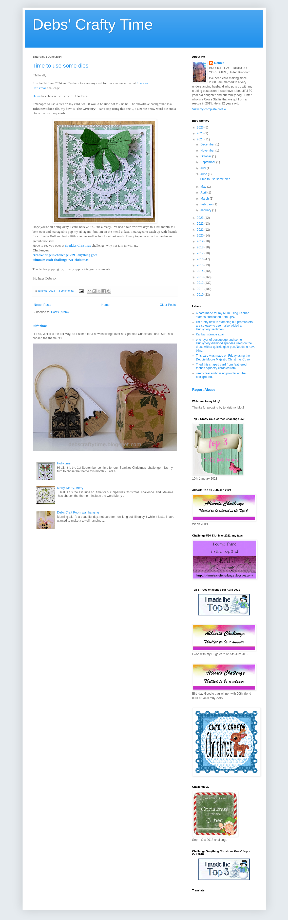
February (206, 204)
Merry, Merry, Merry (70, 488)
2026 (200, 127)
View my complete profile (209, 109)
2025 (200, 133)
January (206, 210)
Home (105, 305)
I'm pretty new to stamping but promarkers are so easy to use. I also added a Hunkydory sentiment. (224, 325)
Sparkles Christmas (78, 245)
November (207, 150)
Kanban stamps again (210, 334)
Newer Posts (42, 305)
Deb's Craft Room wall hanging (78, 512)
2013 (200, 277)
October (206, 156)
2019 (200, 241)
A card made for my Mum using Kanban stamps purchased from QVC (222, 314)
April (203, 192)
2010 (200, 294)
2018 (200, 247)
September (208, 162)
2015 (200, 265)
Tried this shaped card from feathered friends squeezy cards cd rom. (221, 366)
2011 (200, 289)
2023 (200, 218)
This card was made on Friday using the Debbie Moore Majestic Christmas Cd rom (224, 357)
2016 (200, 259)
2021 (200, 229)
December (207, 144)
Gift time (40, 326)
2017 (200, 253)
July (203, 168)
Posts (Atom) (60, 312)
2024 (200, 139)
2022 (200, 223)
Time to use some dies (61, 65)
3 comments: (67, 290)
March (205, 198)
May (203, 186)
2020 (200, 235)
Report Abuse (203, 390)
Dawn (37, 96)
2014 (200, 271)
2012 (200, 283)
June (204, 174)
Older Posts (168, 305)
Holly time (63, 463)
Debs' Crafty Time (93, 24)
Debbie (219, 63)
